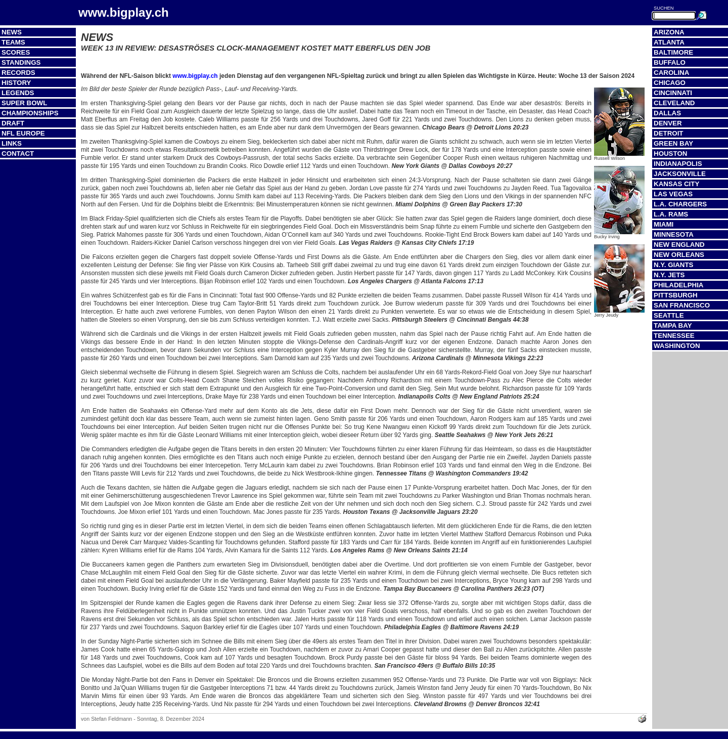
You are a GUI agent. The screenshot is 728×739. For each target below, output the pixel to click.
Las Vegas (673, 194)
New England (679, 244)
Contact (18, 153)
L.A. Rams (671, 214)
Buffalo (670, 62)
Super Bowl (24, 103)
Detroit (669, 133)
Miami (663, 224)
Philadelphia (678, 285)
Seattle (669, 315)
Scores (16, 52)
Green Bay (673, 143)
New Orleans (679, 254)
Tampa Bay (673, 325)
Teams (13, 42)
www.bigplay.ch (194, 75)
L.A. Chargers (680, 204)
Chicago (670, 82)
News (12, 32)
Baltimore (673, 52)
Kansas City (676, 184)
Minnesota (674, 234)
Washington (677, 346)
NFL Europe (23, 133)
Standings (21, 62)
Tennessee (674, 335)
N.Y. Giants (674, 265)
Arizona (669, 32)
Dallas (667, 113)
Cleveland (674, 103)
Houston (670, 153)
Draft (13, 123)
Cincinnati (673, 93)
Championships (30, 113)
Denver (668, 123)
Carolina (671, 72)
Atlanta (669, 42)
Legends (18, 93)
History (16, 82)
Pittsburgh (676, 295)
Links (12, 143)
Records (18, 72)
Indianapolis (678, 163)
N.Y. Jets (669, 275)
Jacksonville (680, 174)
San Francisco (682, 305)
